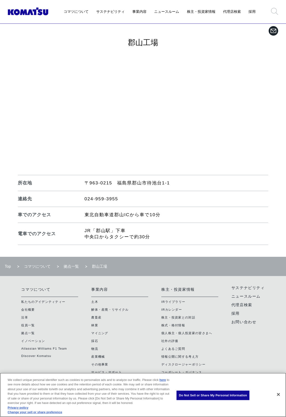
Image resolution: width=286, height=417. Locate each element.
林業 (94, 325)
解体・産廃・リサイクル (110, 309)
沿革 (24, 317)
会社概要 (28, 309)
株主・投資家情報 (201, 11)
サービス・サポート (106, 372)
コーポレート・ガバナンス (181, 372)
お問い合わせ (244, 322)
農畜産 (96, 317)
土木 (94, 302)
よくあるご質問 (173, 349)
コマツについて (76, 11)
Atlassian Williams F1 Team (44, 348)
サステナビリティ (110, 11)
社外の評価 (169, 341)
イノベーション (33, 341)
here (162, 380)
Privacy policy (18, 407)
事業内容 (139, 11)
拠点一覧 (71, 266)
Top (8, 266)
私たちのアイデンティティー (43, 302)
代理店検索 (232, 11)
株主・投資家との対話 (178, 317)
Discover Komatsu (36, 356)
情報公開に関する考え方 (180, 356)
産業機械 (98, 356)
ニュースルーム (166, 11)
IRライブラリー (173, 302)
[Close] (278, 394)
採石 (94, 341)
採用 (252, 11)
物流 (94, 349)
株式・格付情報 (173, 325)
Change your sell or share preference (35, 412)
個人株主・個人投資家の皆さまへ (186, 333)
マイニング (99, 333)
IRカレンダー (171, 309)
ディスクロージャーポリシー (183, 364)
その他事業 (99, 364)
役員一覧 (28, 325)
